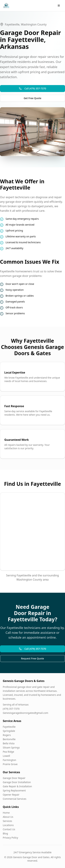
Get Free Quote (32, 98)
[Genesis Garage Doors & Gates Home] (6, 5)
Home (6, 812)
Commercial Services (14, 798)
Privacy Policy (10, 837)
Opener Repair (11, 794)
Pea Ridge (8, 751)
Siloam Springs (11, 747)
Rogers (7, 735)
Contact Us (9, 829)
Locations (8, 825)
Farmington (9, 760)
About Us (8, 816)
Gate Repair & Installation (17, 786)
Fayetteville (9, 726)
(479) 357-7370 (11, 708)
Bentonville (9, 739)
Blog (5, 833)
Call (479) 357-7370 (32, 88)
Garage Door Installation (17, 782)
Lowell (6, 755)
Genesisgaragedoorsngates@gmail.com (25, 712)
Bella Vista (8, 743)
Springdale (9, 731)
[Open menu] (58, 5)
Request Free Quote (32, 658)
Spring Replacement (14, 790)
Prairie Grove (10, 764)
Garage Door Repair (14, 778)
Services (7, 821)
